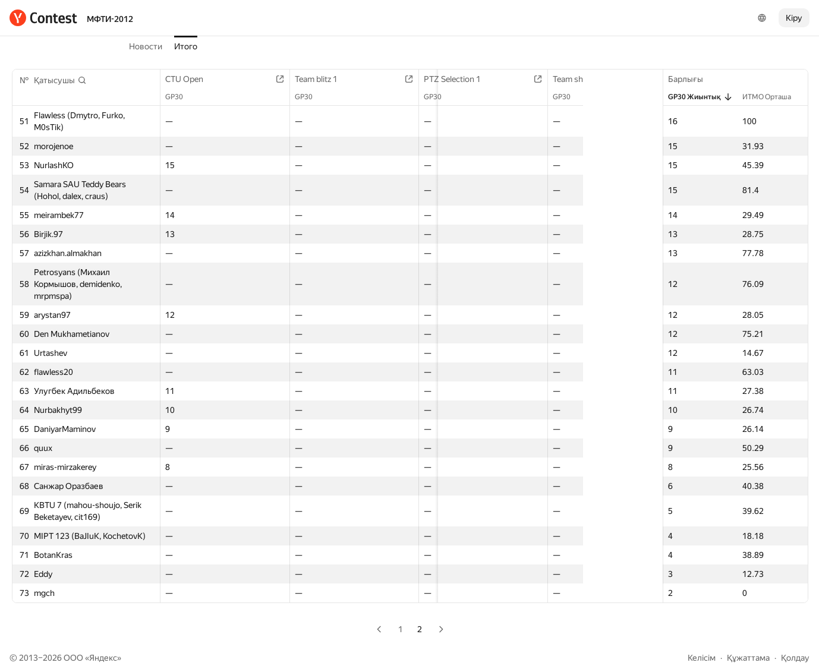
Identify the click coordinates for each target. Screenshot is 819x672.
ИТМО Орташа (772, 97)
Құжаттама (748, 657)
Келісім (702, 657)
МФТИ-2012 (110, 19)
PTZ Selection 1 (432, 79)
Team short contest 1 (558, 79)
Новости (145, 46)
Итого (185, 46)
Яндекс (103, 657)
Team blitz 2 (656, 79)
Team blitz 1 (309, 79)
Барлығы (691, 79)
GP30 (180, 97)
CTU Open (190, 79)
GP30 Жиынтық (700, 97)
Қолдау (795, 657)
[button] (60, 80)
